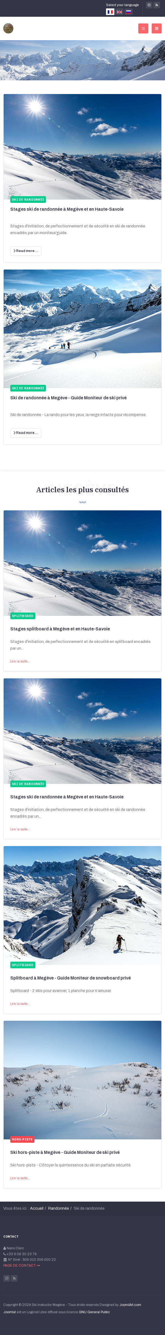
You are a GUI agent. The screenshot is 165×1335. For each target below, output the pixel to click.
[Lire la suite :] (25, 251)
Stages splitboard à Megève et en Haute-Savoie (60, 628)
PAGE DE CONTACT (21, 1265)
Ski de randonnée (28, 784)
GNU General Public (94, 1312)
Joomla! (9, 1312)
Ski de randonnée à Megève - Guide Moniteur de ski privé (68, 397)
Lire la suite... (20, 661)
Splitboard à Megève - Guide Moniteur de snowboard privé (70, 978)
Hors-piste (22, 1139)
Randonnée (58, 1208)
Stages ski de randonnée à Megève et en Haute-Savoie (67, 209)
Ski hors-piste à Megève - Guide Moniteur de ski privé (65, 1152)
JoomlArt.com (130, 1305)
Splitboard (23, 616)
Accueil (36, 1208)
